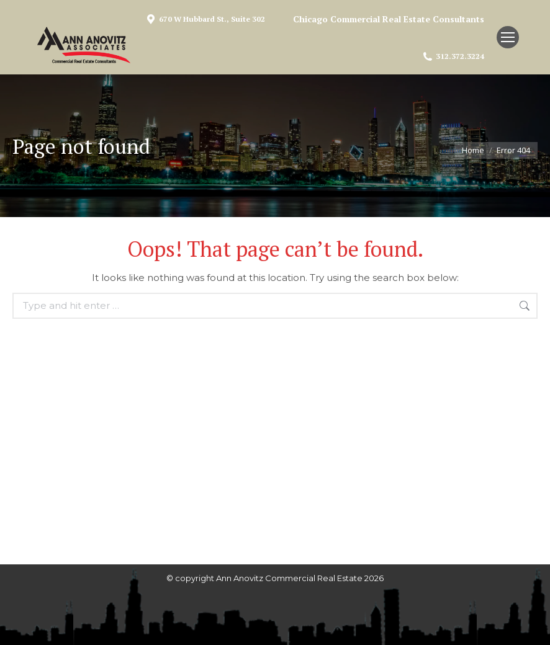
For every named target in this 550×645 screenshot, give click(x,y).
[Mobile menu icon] (508, 37)
